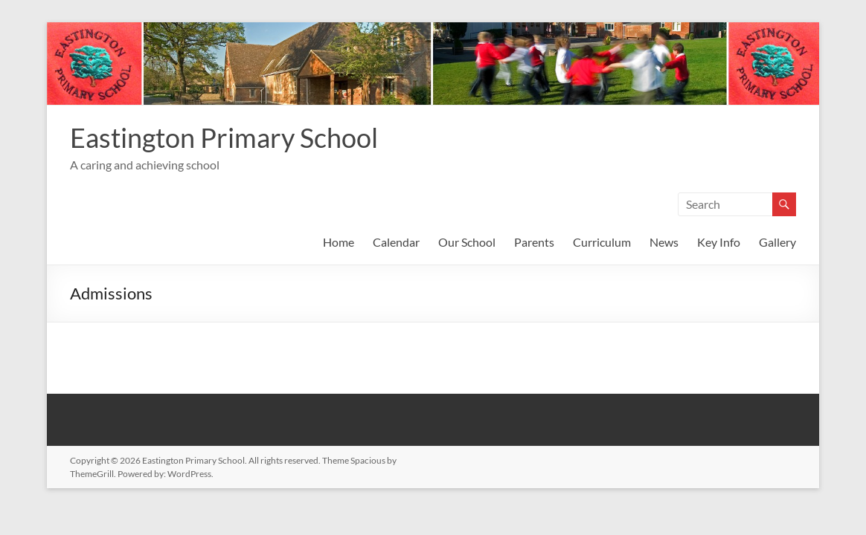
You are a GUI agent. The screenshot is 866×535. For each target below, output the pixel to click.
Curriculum (602, 242)
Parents (534, 242)
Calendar (396, 242)
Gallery (777, 242)
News (664, 242)
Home (338, 242)
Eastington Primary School (224, 137)
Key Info (718, 242)
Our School (466, 242)
